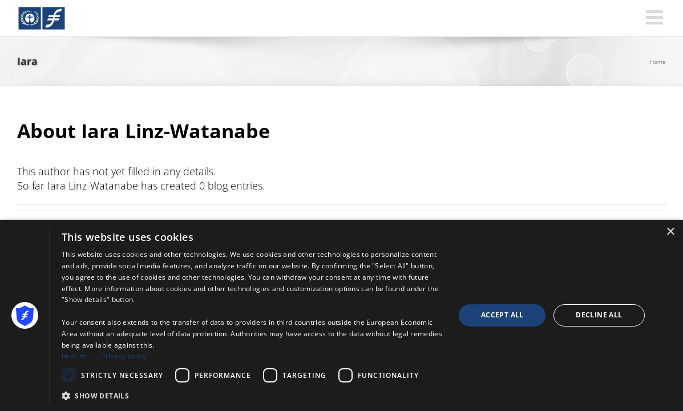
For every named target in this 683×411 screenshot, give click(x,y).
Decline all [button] (599, 315)
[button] (252, 395)
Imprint (74, 356)
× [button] (670, 232)
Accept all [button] (502, 315)
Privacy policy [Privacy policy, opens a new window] (123, 356)
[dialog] (341, 315)
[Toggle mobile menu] (656, 17)
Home (658, 62)
